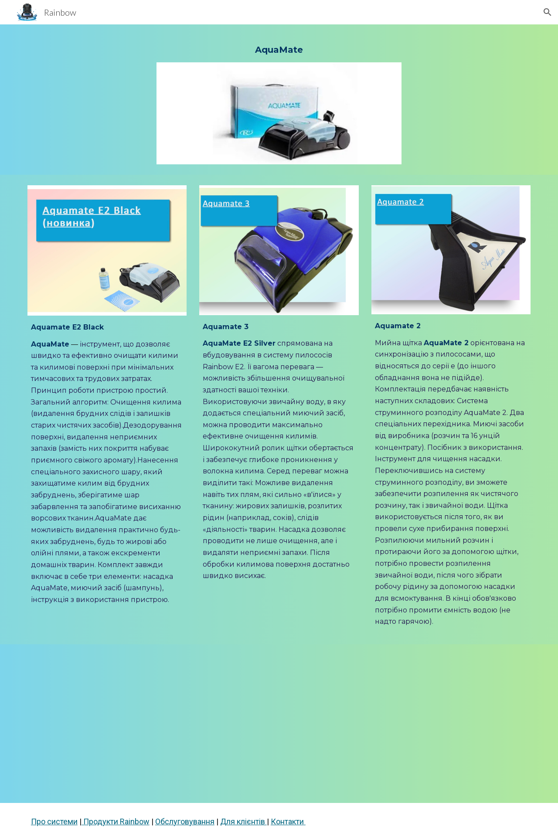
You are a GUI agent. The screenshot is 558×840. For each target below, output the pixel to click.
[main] (279, 48)
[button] (547, 12)
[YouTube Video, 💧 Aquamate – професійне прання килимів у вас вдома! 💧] (279, 723)
